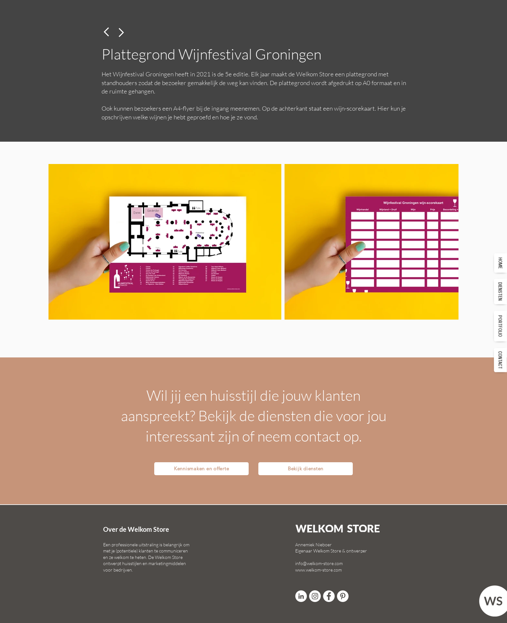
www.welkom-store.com (318, 570)
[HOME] (500, 263)
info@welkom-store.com (319, 563)
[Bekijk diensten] (305, 468)
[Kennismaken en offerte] (201, 468)
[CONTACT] (500, 360)
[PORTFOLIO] (500, 326)
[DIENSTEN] (500, 291)
